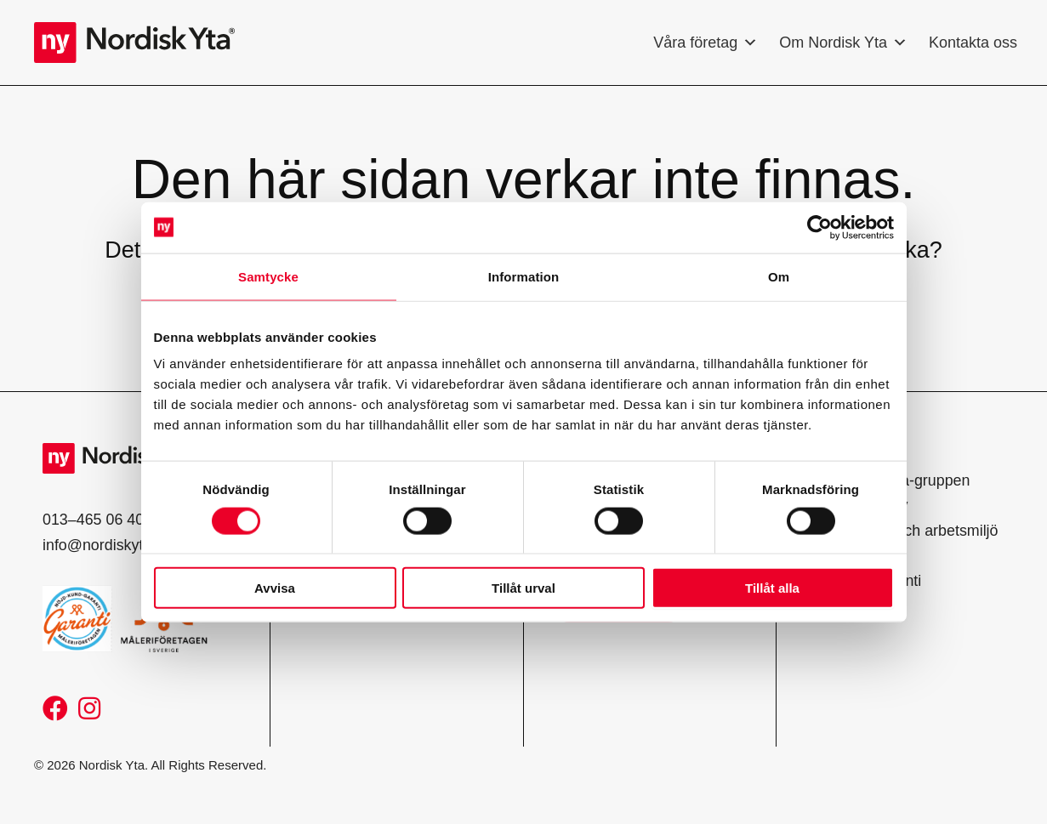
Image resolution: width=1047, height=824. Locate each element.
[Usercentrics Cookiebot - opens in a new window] (819, 227)
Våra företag (705, 43)
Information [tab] (524, 276)
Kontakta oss (973, 42)
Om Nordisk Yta (843, 43)
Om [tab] (778, 276)
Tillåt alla (772, 588)
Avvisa (274, 588)
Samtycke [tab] (268, 276)
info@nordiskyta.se (108, 545)
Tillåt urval (523, 588)
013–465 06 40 (94, 519)
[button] (55, 708)
